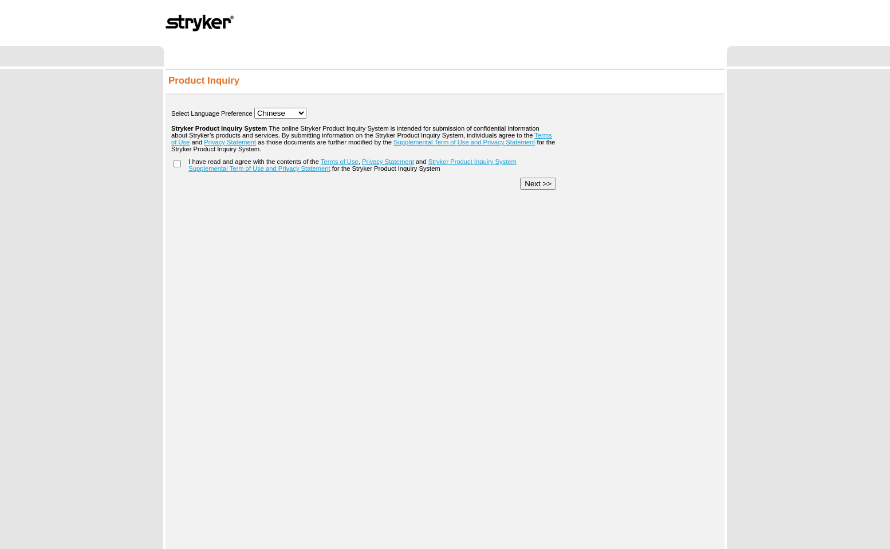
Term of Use (379, 534)
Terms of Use (340, 161)
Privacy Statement (230, 142)
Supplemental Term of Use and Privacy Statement (464, 142)
